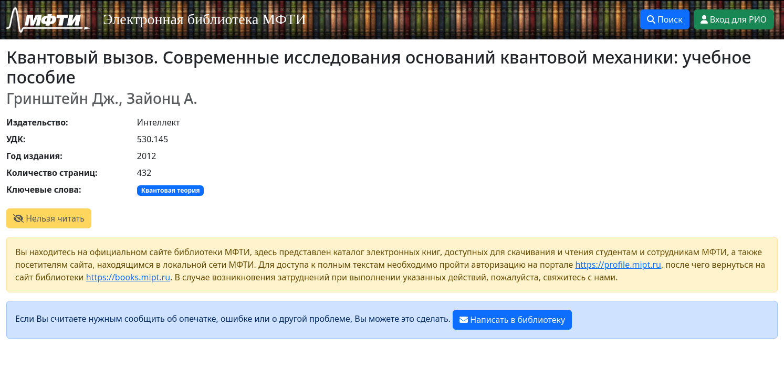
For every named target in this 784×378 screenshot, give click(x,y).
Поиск (665, 19)
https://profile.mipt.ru (618, 264)
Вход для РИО (734, 19)
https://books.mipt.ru (128, 277)
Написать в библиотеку (512, 320)
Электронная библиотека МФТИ (204, 19)
